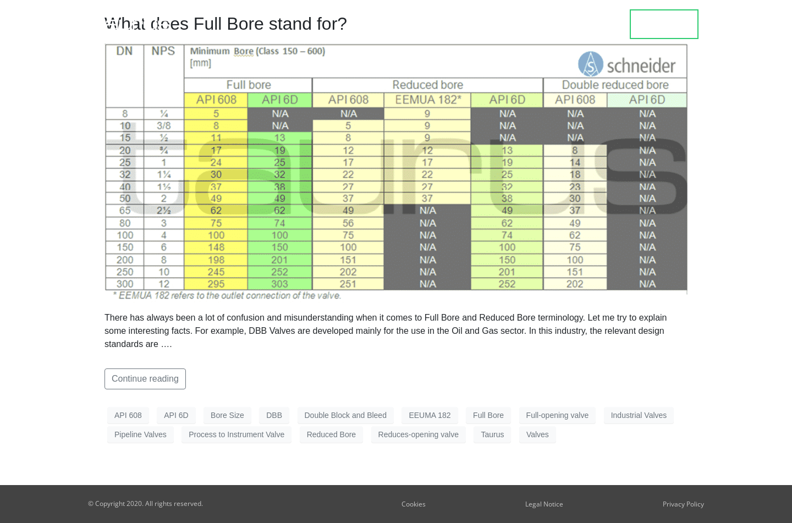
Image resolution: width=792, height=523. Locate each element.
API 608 (128, 415)
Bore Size (227, 415)
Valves (537, 434)
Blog (558, 25)
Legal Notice (544, 504)
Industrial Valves (639, 415)
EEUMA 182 (429, 415)
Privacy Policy (683, 504)
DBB (274, 415)
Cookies (414, 504)
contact (664, 24)
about (604, 25)
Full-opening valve (557, 415)
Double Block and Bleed (346, 415)
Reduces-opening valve (418, 434)
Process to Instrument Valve (236, 434)
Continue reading (145, 378)
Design (508, 24)
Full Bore (488, 415)
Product (448, 24)
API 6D (176, 415)
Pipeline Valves (140, 434)
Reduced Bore (331, 434)
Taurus (492, 434)
